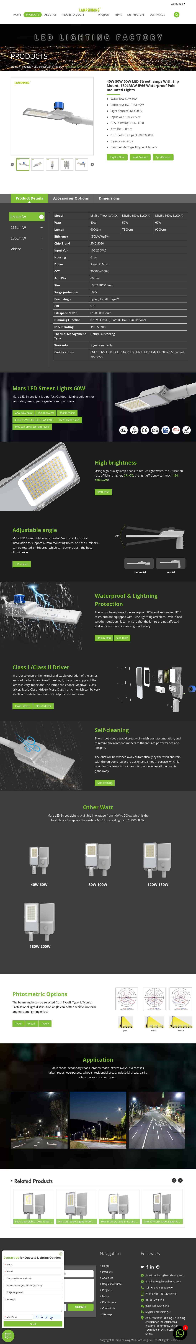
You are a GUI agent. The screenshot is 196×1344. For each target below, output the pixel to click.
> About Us (106, 1278)
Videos (16, 249)
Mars (59, 66)
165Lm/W (18, 228)
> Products (106, 1271)
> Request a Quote (111, 1284)
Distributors (135, 14)
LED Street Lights (43, 66)
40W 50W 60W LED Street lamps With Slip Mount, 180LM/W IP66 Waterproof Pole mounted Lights (121, 66)
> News (104, 1296)
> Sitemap (106, 1314)
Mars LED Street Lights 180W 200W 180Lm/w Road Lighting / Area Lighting (77, 1221)
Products (32, 14)
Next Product (140, 157)
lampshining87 (162, 1311)
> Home (104, 1265)
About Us (50, 14)
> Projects (106, 1290)
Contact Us (157, 14)
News (118, 14)
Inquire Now (117, 157)
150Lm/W (18, 217)
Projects (104, 14)
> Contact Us (107, 1308)
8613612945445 (154, 1299)
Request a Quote (73, 14)
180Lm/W (18, 238)
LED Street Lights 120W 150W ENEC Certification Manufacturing (34, 1221)
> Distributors (108, 1302)
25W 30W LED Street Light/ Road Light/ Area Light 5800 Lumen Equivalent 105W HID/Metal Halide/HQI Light (163, 1221)
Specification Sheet (163, 157)
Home (17, 14)
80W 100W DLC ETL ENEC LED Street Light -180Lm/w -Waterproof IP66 (120, 1221)
